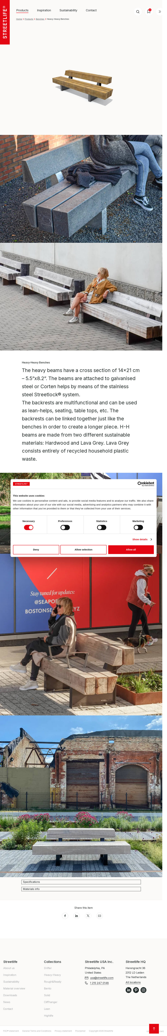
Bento (47, 988)
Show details (140, 539)
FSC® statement (11, 1031)
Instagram (143, 990)
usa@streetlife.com (101, 977)
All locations (133, 982)
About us (9, 968)
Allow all (131, 549)
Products (29, 19)
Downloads (10, 995)
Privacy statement (63, 1031)
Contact (91, 10)
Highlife (48, 1015)
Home (19, 19)
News (6, 1002)
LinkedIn (128, 990)
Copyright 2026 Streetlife (101, 1031)
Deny (36, 549)
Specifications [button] (31, 881)
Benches (40, 19)
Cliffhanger (50, 1002)
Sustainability (68, 10)
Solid (47, 995)
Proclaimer (80, 1031)
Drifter (48, 968)
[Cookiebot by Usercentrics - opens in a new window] (140, 484)
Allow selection (83, 549)
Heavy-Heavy (52, 974)
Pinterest (136, 990)
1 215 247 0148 (99, 983)
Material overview (14, 988)
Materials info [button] (31, 889)
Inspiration (44, 10)
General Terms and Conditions (36, 1031)
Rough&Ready (52, 981)
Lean (47, 1008)
